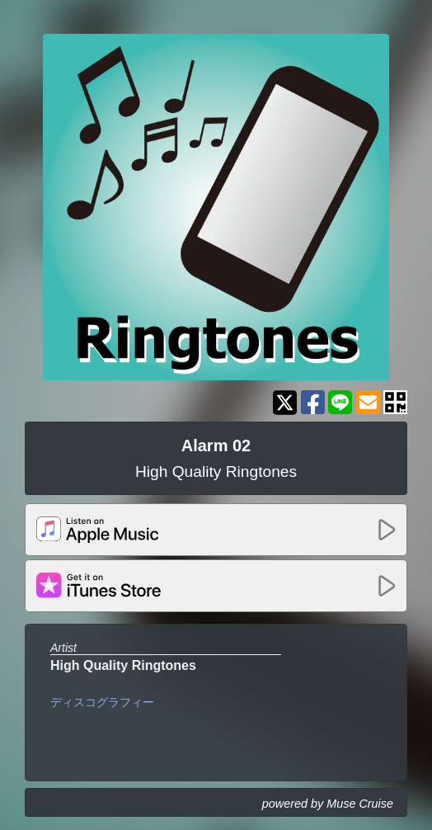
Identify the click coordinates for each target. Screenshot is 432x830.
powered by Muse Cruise (327, 803)
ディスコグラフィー (102, 702)
